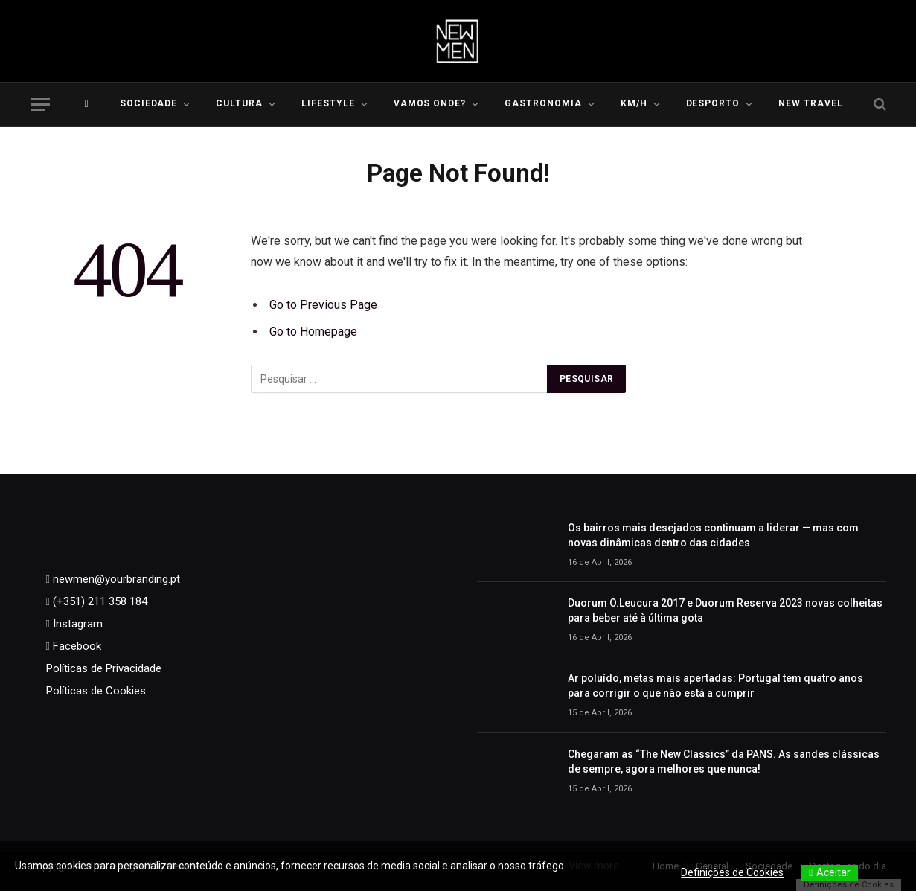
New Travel (810, 103)
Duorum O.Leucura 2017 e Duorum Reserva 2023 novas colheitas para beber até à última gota (725, 610)
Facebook (75, 646)
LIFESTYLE (328, 103)
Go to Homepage (313, 332)
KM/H (634, 103)
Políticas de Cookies (96, 690)
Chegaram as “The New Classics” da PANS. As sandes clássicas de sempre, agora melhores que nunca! (724, 761)
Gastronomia (543, 103)
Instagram (76, 623)
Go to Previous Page (323, 305)
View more (594, 866)
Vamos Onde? (430, 103)
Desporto (713, 103)
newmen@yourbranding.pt (115, 579)
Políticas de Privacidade (103, 668)
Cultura (239, 103)
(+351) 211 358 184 (98, 601)
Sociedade (149, 103)
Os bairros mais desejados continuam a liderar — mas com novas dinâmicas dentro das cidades (713, 535)
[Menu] (40, 104)
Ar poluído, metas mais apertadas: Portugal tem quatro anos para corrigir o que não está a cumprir (715, 685)
